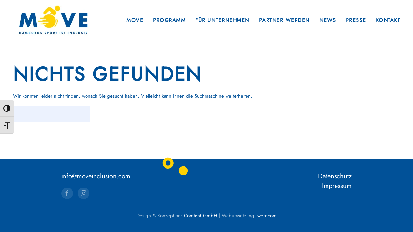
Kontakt (388, 20)
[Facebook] (67, 193)
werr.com (267, 215)
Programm (169, 20)
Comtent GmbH (200, 215)
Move (134, 20)
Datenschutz (335, 176)
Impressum (337, 185)
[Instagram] (83, 193)
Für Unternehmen (222, 20)
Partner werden (284, 20)
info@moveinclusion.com (95, 176)
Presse (356, 20)
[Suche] (51, 114)
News (327, 20)
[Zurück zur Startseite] (53, 20)
